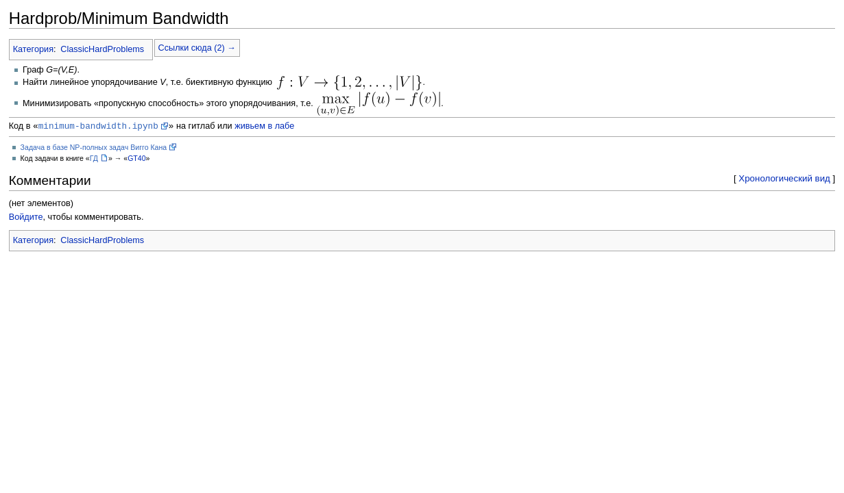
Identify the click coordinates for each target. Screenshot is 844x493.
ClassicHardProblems (102, 49)
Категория (33, 49)
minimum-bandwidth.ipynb (98, 127)
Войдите (26, 219)
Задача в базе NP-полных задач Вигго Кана (94, 149)
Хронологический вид (784, 180)
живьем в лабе (264, 128)
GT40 (136, 160)
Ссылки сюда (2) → (197, 48)
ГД (94, 160)
